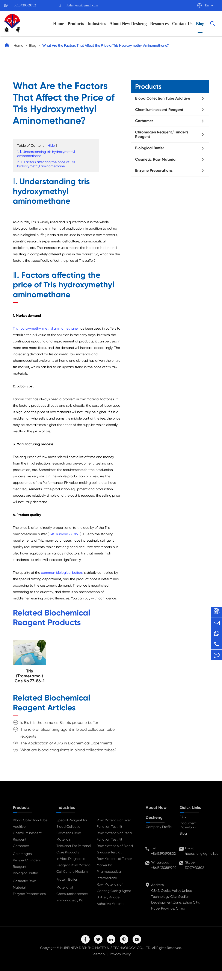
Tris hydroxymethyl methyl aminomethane (45, 328)
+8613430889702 (24, 5)
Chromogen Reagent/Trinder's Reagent (161, 134)
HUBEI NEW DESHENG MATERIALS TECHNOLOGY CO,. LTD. (105, 948)
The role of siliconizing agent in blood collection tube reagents (67, 732)
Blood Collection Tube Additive (162, 98)
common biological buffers (62, 573)
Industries (97, 23)
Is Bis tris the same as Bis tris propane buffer (59, 722)
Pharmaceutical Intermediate (109, 874)
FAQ (183, 817)
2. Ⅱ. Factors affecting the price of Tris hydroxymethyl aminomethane (46, 164)
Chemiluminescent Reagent (159, 109)
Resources (159, 23)
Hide (51, 145)
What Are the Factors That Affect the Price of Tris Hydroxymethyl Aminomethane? (105, 45)
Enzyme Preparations (153, 170)
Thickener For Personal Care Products (73, 849)
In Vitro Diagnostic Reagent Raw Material (73, 862)
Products (76, 23)
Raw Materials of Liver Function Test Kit (114, 823)
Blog (200, 23)
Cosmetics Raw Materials (68, 836)
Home (58, 23)
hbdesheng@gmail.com (82, 5)
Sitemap (98, 954)
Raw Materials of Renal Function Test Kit (114, 836)
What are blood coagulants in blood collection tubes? (68, 750)
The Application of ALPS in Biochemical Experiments (66, 743)
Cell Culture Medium (72, 871)
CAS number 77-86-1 (64, 534)
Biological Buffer (149, 148)
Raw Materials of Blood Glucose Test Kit (115, 849)
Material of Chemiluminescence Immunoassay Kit (72, 893)
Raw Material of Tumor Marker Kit (114, 862)
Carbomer (144, 120)
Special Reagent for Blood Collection (71, 823)
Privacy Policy (120, 954)
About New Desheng (127, 23)
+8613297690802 (163, 853)
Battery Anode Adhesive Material (110, 900)
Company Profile (159, 827)
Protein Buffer (66, 879)
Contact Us (182, 23)
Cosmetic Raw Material (155, 159)
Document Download (188, 825)
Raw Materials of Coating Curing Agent (114, 887)
